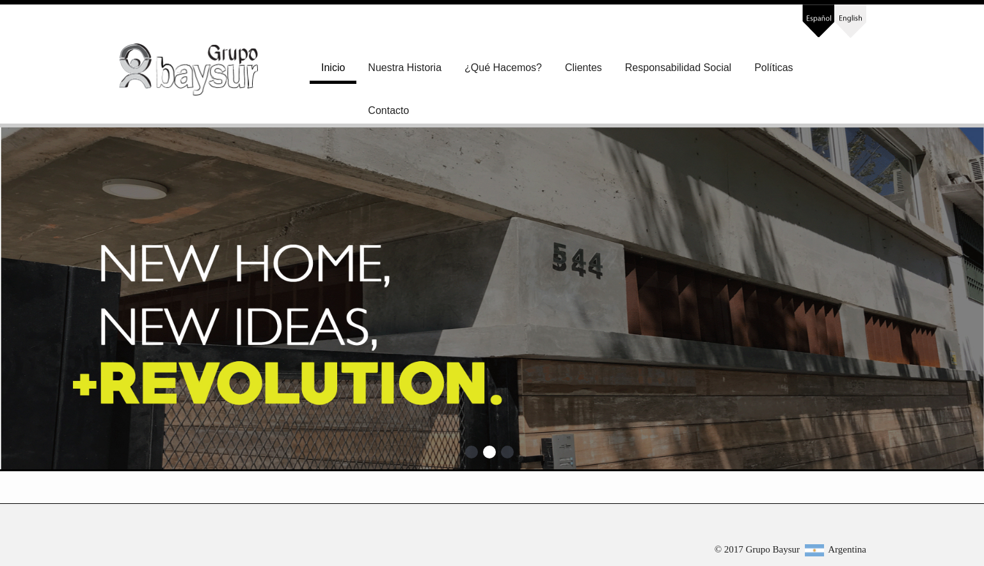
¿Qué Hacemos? (503, 67)
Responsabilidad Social (678, 67)
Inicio (333, 67)
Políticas (773, 67)
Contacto (388, 110)
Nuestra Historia (404, 67)
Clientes (583, 67)
